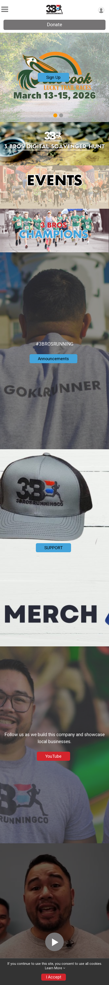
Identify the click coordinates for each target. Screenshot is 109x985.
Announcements (53, 358)
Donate (54, 24)
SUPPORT (53, 547)
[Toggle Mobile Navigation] (4, 9)
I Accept (53, 977)
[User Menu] (101, 10)
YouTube (53, 756)
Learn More (53, 968)
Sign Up (53, 77)
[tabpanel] (54, 77)
